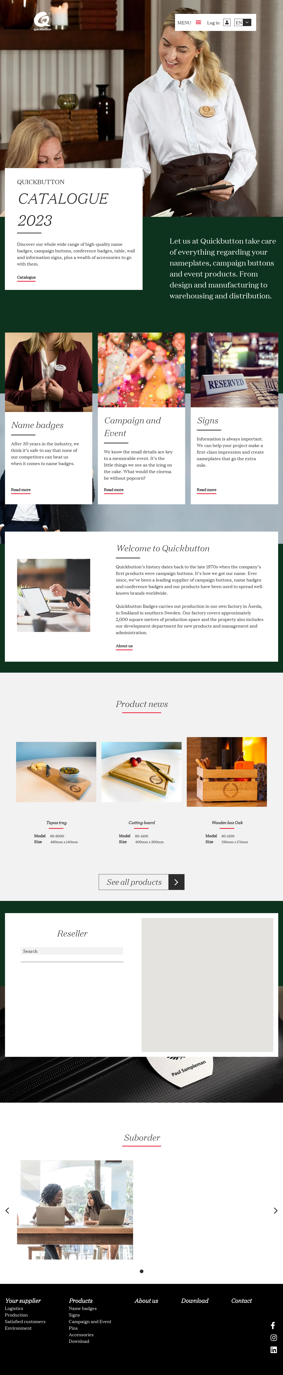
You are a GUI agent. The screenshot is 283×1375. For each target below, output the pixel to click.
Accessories (81, 1318)
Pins (73, 1311)
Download (79, 1324)
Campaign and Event (90, 1304)
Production (16, 1298)
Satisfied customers (25, 1304)
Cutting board (141, 822)
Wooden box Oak (227, 822)
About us (124, 646)
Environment (18, 1311)
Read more (20, 489)
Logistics (14, 1291)
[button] (11, 1202)
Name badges (83, 1291)
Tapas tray (56, 822)
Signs (74, 1298)
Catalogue (26, 277)
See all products (134, 882)
